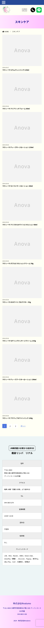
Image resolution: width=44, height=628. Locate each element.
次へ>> (23, 426)
